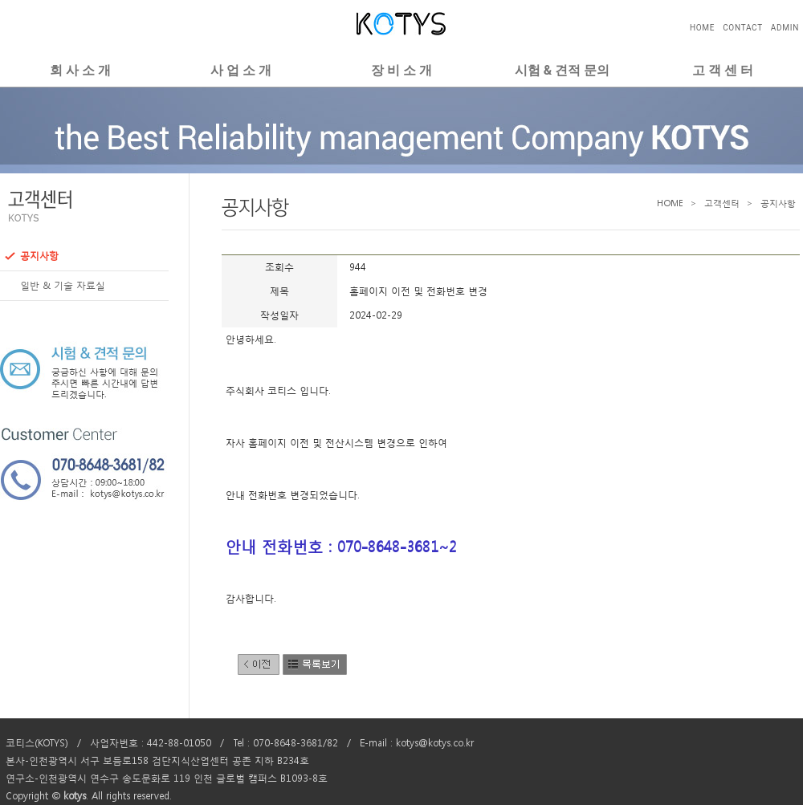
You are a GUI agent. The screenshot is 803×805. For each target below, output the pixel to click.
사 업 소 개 (240, 70)
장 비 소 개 (401, 70)
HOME (702, 27)
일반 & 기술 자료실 (54, 285)
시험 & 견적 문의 (562, 70)
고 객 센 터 (722, 70)
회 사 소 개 (80, 70)
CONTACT (743, 27)
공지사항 (31, 256)
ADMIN (785, 27)
